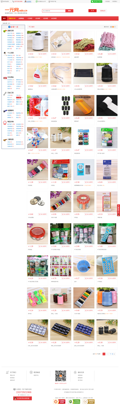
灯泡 (17, 115)
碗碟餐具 (18, 33)
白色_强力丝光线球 (33, 345)
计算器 (18, 86)
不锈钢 (9, 46)
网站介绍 (12, 375)
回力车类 (18, 142)
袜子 (8, 68)
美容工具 (18, 68)
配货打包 (36, 375)
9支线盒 (30, 249)
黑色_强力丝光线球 (56, 345)
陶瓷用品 (18, 40)
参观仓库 (12, 380)
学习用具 (18, 82)
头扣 (8, 133)
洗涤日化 (9, 55)
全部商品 (21, 18)
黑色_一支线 (100, 345)
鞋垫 (8, 70)
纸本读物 (9, 84)
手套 (17, 66)
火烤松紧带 (58, 89)
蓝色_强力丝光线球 (79, 345)
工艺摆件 (18, 84)
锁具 (8, 104)
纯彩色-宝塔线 (105, 313)
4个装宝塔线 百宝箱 (33, 281)
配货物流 (37, 372)
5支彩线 (30, 185)
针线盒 (76, 217)
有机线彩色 (77, 153)
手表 (8, 64)
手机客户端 (53, 1)
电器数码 (10, 110)
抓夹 (8, 135)
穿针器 (29, 313)
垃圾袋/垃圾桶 (11, 44)
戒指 (17, 135)
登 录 (92, 10)
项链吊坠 (9, 128)
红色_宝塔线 (35, 121)
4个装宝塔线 (77, 249)
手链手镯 (18, 126)
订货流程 (107, 1)
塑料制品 (9, 35)
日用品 (18, 46)
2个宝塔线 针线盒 (55, 249)
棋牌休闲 (18, 79)
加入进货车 (42, 54)
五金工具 (10, 93)
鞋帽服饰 (18, 64)
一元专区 (29, 18)
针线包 (53, 185)
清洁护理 (9, 57)
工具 (8, 95)
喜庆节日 (9, 82)
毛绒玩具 (9, 146)
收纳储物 (18, 42)
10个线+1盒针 (101, 153)
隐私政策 (80, 377)
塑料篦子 (76, 121)
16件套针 (60, 57)
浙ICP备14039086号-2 (78, 392)
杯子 (8, 62)
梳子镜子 (9, 124)
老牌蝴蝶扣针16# (82, 185)
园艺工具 (9, 106)
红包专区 (9, 79)
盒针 (75, 281)
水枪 (8, 142)
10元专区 (54, 18)
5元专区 (45, 18)
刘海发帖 (9, 126)
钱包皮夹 (18, 62)
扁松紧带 (76, 57)
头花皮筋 (18, 124)
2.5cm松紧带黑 (78, 89)
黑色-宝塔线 (104, 89)
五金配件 (9, 102)
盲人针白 (100, 185)
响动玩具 (9, 144)
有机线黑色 (54, 121)
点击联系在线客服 (23, 398)
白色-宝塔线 (35, 57)
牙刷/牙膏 (18, 57)
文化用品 (10, 77)
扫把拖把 (9, 42)
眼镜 (8, 66)
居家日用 (10, 30)
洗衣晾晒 (18, 37)
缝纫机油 (30, 89)
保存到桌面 (6, 1)
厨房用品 (18, 35)
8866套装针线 (54, 281)
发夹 (17, 133)
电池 (17, 117)
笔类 (8, 88)
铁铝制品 (9, 40)
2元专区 (37, 18)
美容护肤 (18, 59)
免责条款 (80, 375)
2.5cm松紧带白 (101, 121)
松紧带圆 (99, 57)
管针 (34, 153)
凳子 (17, 48)
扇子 (17, 70)
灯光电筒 (9, 113)
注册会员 (102, 10)
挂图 (8, 86)
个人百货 (10, 53)
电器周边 (18, 113)
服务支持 (81, 372)
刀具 (17, 95)
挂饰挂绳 (18, 128)
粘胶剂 (18, 99)
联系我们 (115, 1)
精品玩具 (18, 144)
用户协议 (80, 380)
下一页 (111, 354)
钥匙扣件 (9, 99)
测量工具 (18, 102)
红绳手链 (9, 130)
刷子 (8, 48)
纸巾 (8, 73)
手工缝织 (18, 97)
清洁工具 (9, 33)
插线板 (9, 117)
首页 (4, 18)
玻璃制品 (18, 44)
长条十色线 (54, 217)
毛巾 (17, 55)
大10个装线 (77, 313)
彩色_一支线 (54, 313)
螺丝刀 (18, 104)
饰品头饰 (10, 121)
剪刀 (8, 97)
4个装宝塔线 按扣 (101, 249)
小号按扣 (99, 281)
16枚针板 (99, 217)
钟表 (8, 115)
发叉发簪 (18, 130)
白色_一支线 (54, 153)
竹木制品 (9, 37)
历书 (17, 88)
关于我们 (13, 372)
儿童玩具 (10, 139)
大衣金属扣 (31, 217)
